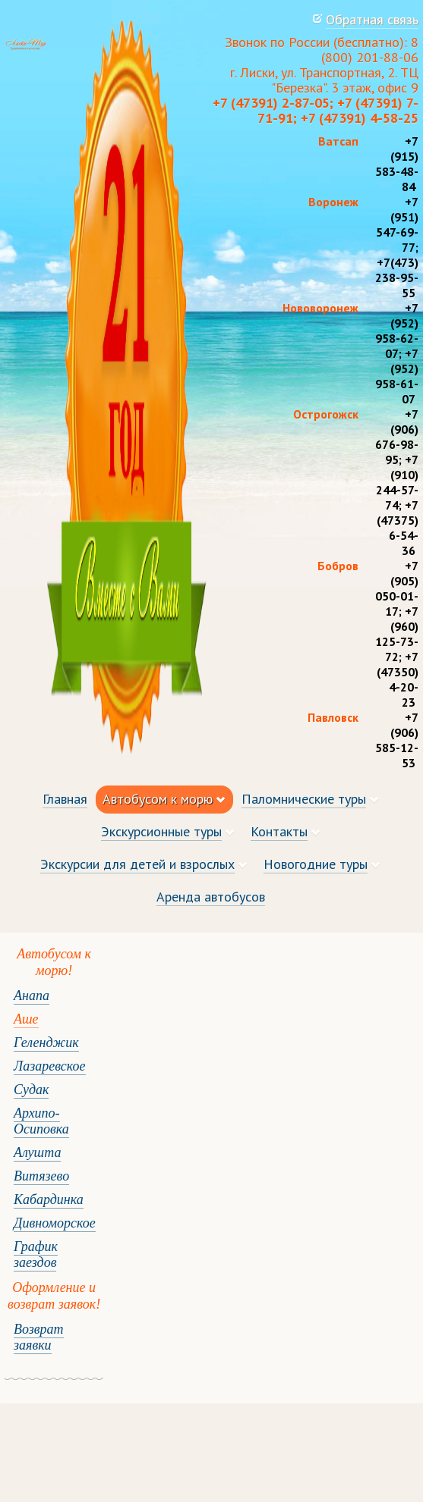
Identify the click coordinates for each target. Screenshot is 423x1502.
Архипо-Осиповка (41, 1121)
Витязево (41, 1176)
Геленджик (46, 1042)
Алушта (37, 1152)
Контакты (279, 831)
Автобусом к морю (158, 798)
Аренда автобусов (210, 896)
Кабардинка (49, 1199)
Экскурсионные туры (161, 831)
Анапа (31, 995)
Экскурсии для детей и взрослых (137, 864)
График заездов (36, 1254)
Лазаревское (50, 1066)
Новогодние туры (316, 864)
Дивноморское (55, 1223)
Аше (26, 1019)
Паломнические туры (303, 798)
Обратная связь (372, 19)
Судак (31, 1089)
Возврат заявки (39, 1337)
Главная (65, 798)
